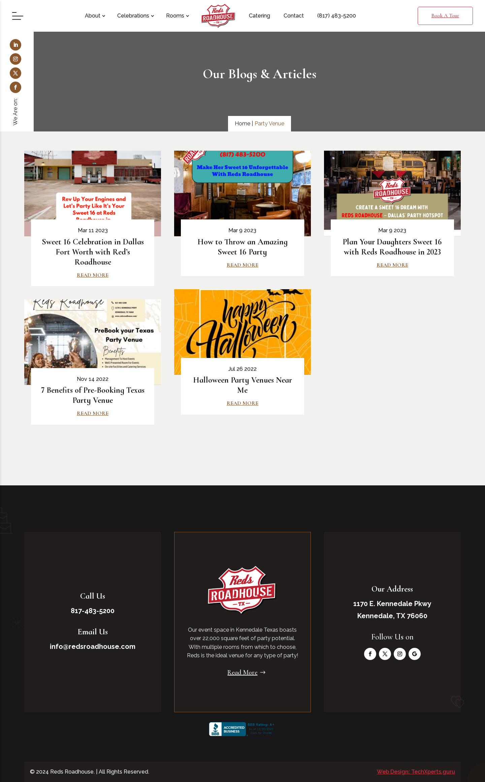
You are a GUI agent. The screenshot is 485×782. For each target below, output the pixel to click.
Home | (244, 123)
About (92, 15)
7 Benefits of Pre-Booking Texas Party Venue (92, 395)
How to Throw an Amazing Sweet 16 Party (242, 247)
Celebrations (133, 15)
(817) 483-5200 (336, 15)
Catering (259, 15)
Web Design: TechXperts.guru (416, 772)
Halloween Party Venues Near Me (242, 385)
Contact (294, 15)
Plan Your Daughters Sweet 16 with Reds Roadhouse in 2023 (392, 247)
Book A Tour (445, 15)
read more (92, 275)
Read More (242, 672)
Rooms (175, 15)
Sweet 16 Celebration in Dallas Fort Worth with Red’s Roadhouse (93, 252)
